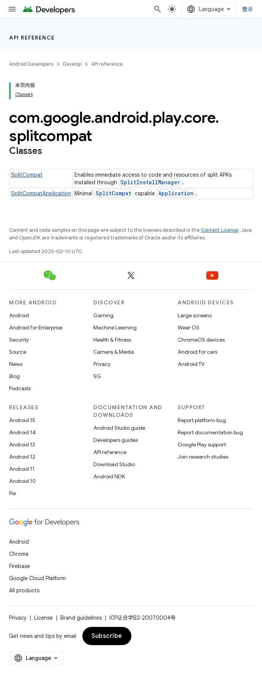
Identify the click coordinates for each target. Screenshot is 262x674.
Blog (14, 376)
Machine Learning (115, 327)
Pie (12, 493)
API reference (32, 37)
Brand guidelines (81, 618)
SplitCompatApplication (41, 193)
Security (19, 339)
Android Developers (31, 64)
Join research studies (203, 456)
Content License (219, 230)
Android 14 (22, 432)
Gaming (103, 315)
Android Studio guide (119, 427)
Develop (72, 64)
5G (97, 376)
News (15, 364)
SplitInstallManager (150, 182)
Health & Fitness (112, 339)
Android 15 (22, 420)
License (43, 618)
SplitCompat (27, 174)
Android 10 (22, 481)
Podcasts (20, 388)
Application (176, 193)
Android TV (191, 364)
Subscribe (107, 636)
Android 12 (22, 456)
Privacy (101, 364)
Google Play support (202, 444)
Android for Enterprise (35, 327)
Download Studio (114, 464)
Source (17, 351)
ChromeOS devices (201, 339)
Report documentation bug (210, 432)
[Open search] (157, 9)
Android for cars (197, 351)
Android (19, 315)
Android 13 (22, 444)
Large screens (194, 315)
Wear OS (188, 327)
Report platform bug (202, 420)
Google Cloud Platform (37, 578)
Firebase (19, 566)
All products (24, 590)
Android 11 (22, 468)
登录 (247, 9)
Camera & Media (113, 351)
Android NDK (109, 476)
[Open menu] (12, 9)
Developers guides (115, 440)
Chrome (18, 554)
